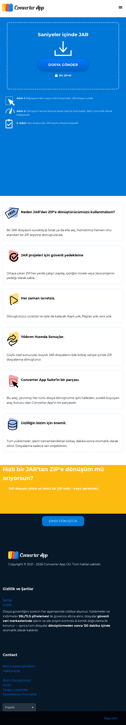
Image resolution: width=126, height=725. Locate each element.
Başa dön (111, 718)
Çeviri (7, 685)
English (10, 707)
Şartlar (7, 600)
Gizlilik (7, 605)
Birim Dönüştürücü (17, 680)
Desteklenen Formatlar (20, 694)
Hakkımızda (11, 671)
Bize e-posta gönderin (19, 666)
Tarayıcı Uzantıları (15, 690)
